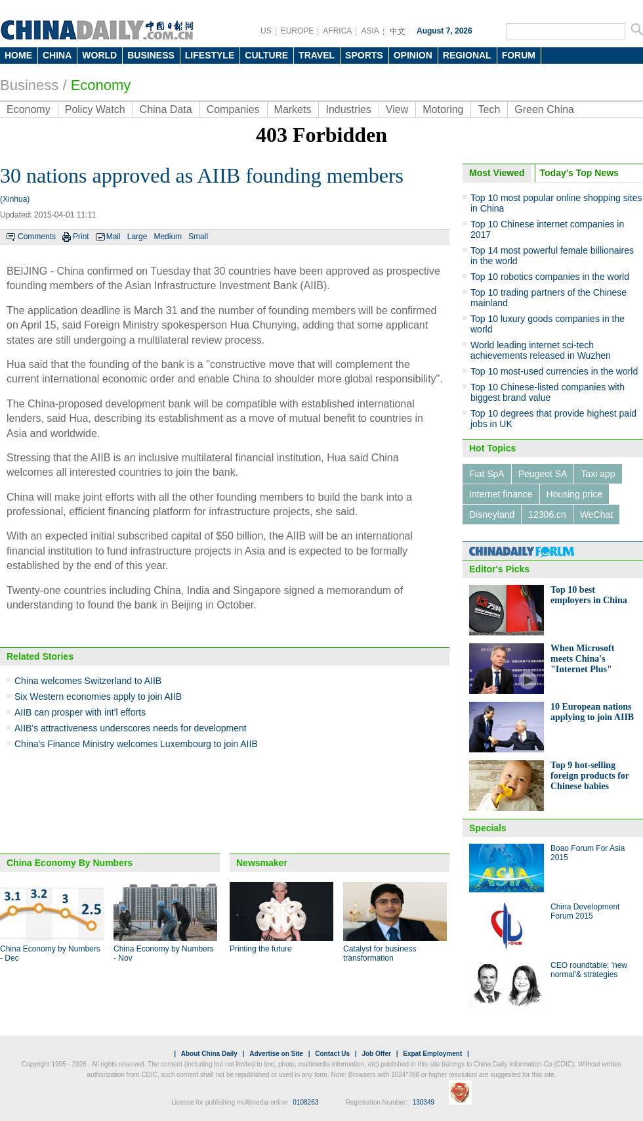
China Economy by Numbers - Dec (50, 953)
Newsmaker (261, 863)
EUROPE (297, 30)
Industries (348, 109)
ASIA (370, 30)
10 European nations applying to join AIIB (592, 712)
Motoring (443, 109)
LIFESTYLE (209, 55)
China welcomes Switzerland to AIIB (87, 680)
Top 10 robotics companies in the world (549, 276)
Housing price (575, 494)
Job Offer (376, 1053)
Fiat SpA (487, 474)
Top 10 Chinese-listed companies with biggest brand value (547, 392)
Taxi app (598, 474)
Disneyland (491, 514)
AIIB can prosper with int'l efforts (80, 712)
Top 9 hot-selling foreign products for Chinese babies (589, 775)
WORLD (99, 55)
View (397, 109)
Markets (293, 109)
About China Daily (209, 1053)
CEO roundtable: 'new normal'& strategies (588, 970)
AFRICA (337, 30)
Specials (488, 828)
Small (198, 236)
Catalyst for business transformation (379, 953)
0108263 (305, 1102)
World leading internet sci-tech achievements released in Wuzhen (540, 350)
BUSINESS (151, 55)
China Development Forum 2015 (584, 911)
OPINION (413, 55)
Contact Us (332, 1053)
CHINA (57, 55)
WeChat (596, 514)
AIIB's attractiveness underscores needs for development (130, 728)
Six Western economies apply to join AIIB (98, 696)
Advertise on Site (276, 1053)
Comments (37, 236)
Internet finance (501, 494)
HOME (18, 55)
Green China (544, 109)
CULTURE (266, 55)
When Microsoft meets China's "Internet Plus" (582, 658)
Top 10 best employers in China (588, 595)
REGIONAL (467, 55)
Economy (101, 85)
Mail (113, 236)
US (266, 30)
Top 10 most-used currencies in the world (554, 371)
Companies (233, 109)
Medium (168, 236)
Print (81, 236)
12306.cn (547, 514)
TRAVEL (317, 55)
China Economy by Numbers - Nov (164, 953)
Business (29, 85)
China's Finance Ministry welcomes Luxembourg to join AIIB (136, 744)
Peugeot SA (543, 474)
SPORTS (364, 55)
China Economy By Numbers (70, 863)
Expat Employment (432, 1053)
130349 (423, 1102)
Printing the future (261, 948)
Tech (489, 109)
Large (137, 236)
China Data (166, 109)
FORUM (518, 55)
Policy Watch (95, 109)
